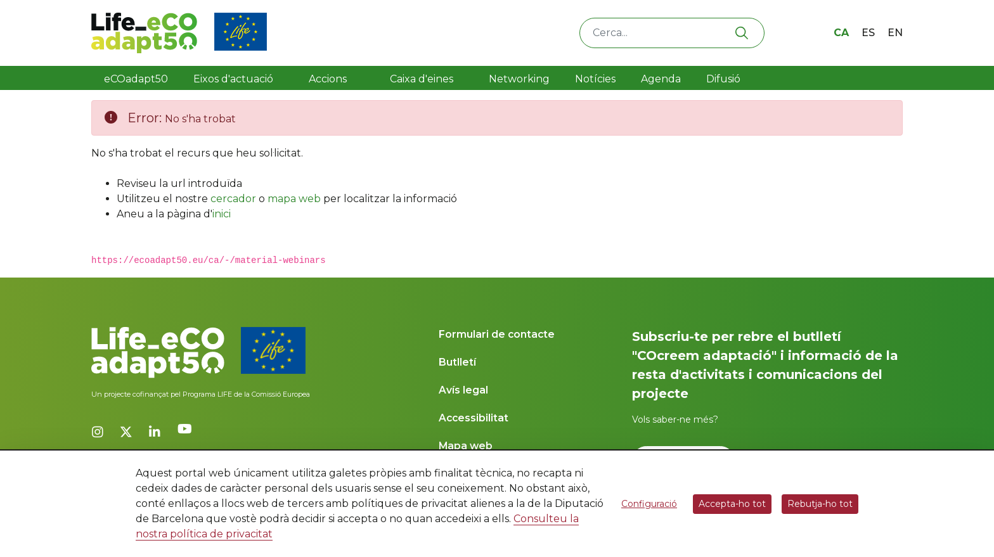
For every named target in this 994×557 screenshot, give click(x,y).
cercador (233, 199)
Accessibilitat (473, 418)
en (895, 33)
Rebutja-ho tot (820, 503)
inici (221, 214)
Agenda (661, 79)
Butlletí (457, 362)
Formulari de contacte (497, 334)
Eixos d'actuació (233, 79)
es (868, 33)
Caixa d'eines (422, 79)
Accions (328, 79)
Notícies (595, 79)
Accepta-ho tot (732, 503)
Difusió (723, 79)
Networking (519, 79)
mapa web (294, 199)
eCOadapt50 (136, 79)
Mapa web (466, 446)
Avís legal (463, 390)
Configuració (649, 503)
